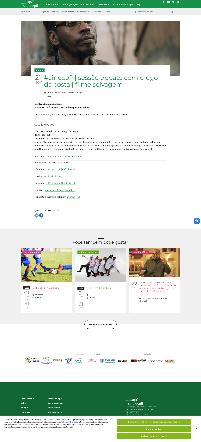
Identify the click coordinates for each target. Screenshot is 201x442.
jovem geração (70, 4)
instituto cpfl (55, 176)
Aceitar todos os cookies (154, 436)
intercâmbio (52, 4)
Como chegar (54, 408)
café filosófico (69, 169)
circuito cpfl (103, 4)
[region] (100, 429)
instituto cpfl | (54, 169)
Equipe (24, 408)
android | (72, 196)
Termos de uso (55, 412)
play (138, 4)
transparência (83, 12)
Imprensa (25, 412)
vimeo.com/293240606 (69, 156)
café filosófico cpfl (123, 4)
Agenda (45, 12)
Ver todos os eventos (100, 324)
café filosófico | (54, 183)
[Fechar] (196, 428)
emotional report (101, 12)
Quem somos (68, 12)
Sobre (24, 403)
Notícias (55, 12)
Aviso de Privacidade (69, 422)
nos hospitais (87, 4)
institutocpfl (69, 183)
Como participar (55, 403)
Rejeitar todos (153, 429)
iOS (78, 196)
